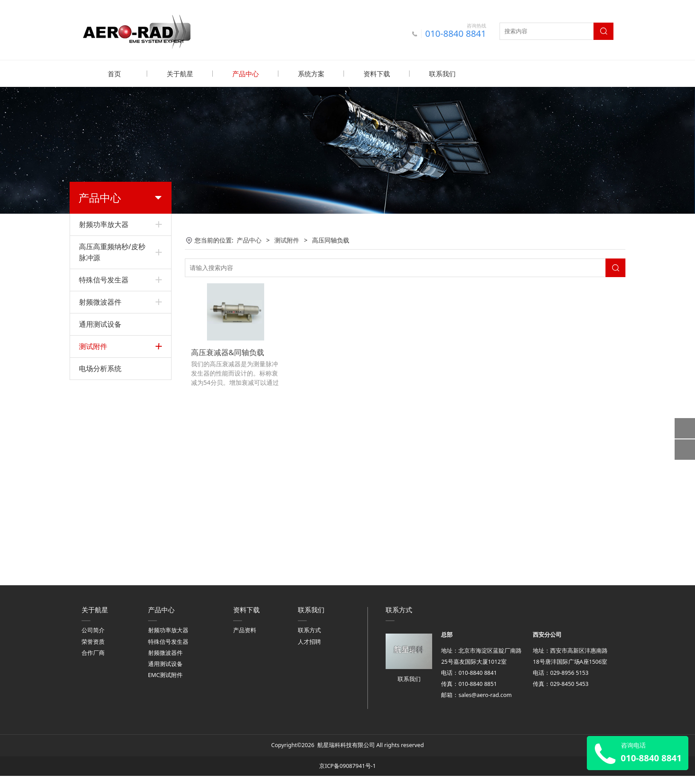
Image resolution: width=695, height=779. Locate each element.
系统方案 (311, 73)
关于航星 (180, 73)
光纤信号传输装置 (104, 521)
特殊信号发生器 (104, 279)
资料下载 (376, 73)
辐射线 (88, 445)
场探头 (88, 475)
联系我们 (442, 73)
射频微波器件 (100, 301)
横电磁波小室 (97, 460)
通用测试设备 (100, 324)
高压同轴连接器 (100, 430)
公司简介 (93, 634)
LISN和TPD (94, 384)
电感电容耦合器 (100, 369)
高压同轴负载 (97, 414)
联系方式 (309, 634)
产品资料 (244, 634)
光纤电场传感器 (100, 490)
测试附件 (93, 346)
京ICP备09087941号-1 (347, 769)
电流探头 (91, 505)
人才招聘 (309, 645)
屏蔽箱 (88, 399)
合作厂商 (93, 656)
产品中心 (245, 73)
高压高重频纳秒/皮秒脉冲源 (112, 251)
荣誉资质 (93, 645)
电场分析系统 (100, 559)
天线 (85, 536)
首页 (114, 73)
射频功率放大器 (104, 224)
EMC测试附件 (165, 678)
